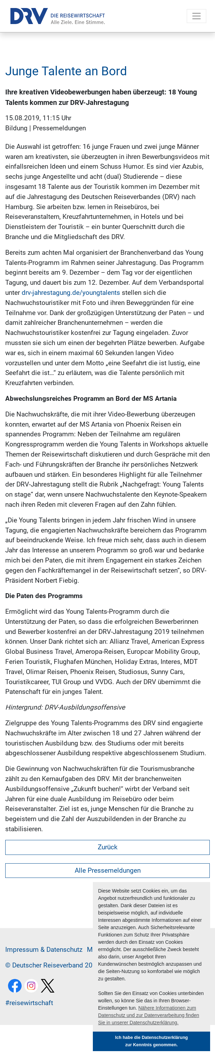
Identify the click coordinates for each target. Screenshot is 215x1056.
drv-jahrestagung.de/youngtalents (71, 293)
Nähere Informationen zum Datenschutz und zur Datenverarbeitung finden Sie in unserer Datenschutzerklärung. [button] (148, 1015)
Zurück (108, 847)
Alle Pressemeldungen (108, 870)
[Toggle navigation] (196, 16)
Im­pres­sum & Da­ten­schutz (43, 950)
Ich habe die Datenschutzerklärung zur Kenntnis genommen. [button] (151, 1041)
